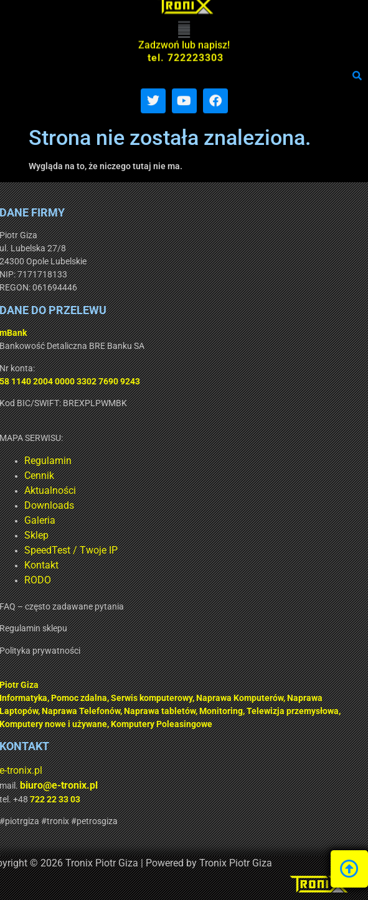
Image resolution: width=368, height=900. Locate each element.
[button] (183, 15)
